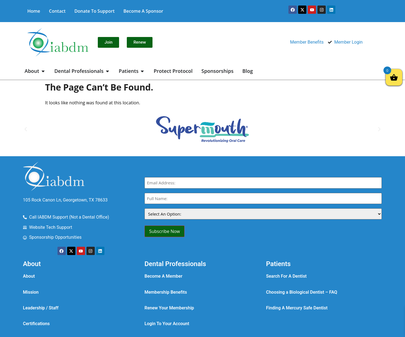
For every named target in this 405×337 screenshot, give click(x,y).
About (29, 276)
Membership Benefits (165, 292)
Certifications (36, 323)
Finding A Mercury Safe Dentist (297, 308)
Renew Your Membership (169, 308)
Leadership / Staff (41, 308)
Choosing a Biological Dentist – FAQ (301, 292)
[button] (25, 129)
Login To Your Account (166, 323)
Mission (31, 292)
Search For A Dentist (286, 276)
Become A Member (163, 276)
